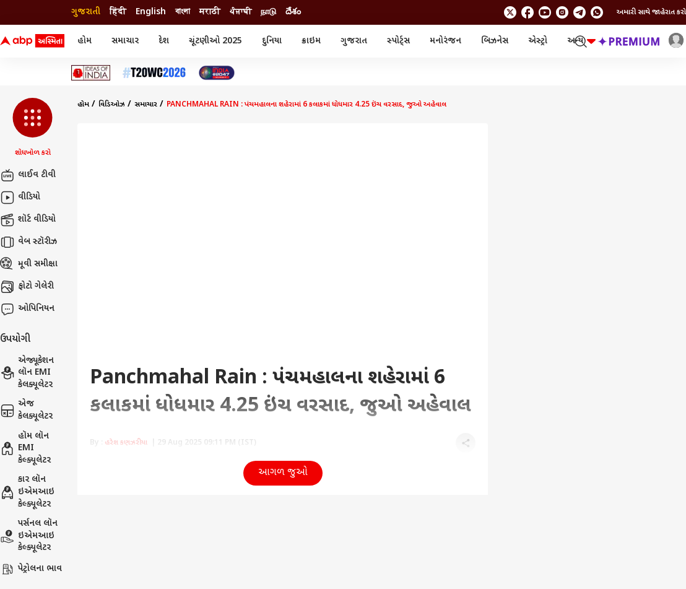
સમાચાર (125, 41)
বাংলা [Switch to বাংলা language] (182, 12)
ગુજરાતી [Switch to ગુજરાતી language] (85, 12)
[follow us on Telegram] (579, 12)
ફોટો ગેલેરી (27, 286)
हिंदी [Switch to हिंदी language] (118, 12)
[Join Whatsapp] (596, 12)
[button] (32, 128)
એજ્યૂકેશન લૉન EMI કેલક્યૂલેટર (27, 373)
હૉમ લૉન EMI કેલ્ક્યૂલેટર (25, 448)
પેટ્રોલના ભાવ (31, 569)
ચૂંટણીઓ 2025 (215, 41)
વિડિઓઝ (111, 105)
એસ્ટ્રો (537, 41)
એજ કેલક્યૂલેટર (26, 410)
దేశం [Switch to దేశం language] (293, 12)
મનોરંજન (445, 41)
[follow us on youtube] (544, 12)
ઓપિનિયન (27, 309)
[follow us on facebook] (527, 12)
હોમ (84, 41)
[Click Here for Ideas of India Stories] (90, 73)
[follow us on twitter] (510, 12)
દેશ (163, 41)
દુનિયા (272, 41)
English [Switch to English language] (151, 12)
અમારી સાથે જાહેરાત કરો (651, 12)
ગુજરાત (354, 41)
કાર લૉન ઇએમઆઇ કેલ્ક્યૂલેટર (27, 492)
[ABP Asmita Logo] (32, 41)
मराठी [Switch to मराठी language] (209, 12)
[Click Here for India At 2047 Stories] (216, 73)
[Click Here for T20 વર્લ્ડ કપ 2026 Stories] (154, 73)
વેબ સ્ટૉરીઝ (28, 242)
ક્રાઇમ (311, 41)
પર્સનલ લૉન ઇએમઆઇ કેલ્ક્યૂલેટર (29, 536)
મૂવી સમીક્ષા (29, 264)
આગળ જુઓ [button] (283, 472)
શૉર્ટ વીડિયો (28, 219)
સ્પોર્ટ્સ (398, 41)
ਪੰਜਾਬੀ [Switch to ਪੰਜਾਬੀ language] (240, 12)
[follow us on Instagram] (562, 12)
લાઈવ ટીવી (28, 175)
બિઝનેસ (494, 41)
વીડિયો (20, 197)
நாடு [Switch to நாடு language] (268, 12)
